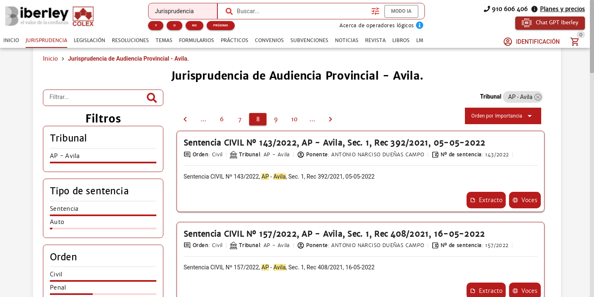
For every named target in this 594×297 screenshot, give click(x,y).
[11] (312, 119)
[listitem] (103, 158)
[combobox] (302, 11)
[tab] (11, 40)
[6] (221, 119)
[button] (537, 97)
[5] (203, 119)
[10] (294, 119)
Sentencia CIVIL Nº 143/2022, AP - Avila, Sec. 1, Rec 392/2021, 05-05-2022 (334, 143)
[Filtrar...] (97, 98)
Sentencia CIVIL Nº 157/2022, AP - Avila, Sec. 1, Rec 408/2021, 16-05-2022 (334, 234)
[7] (185, 119)
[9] (276, 119)
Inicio (50, 58)
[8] (257, 119)
